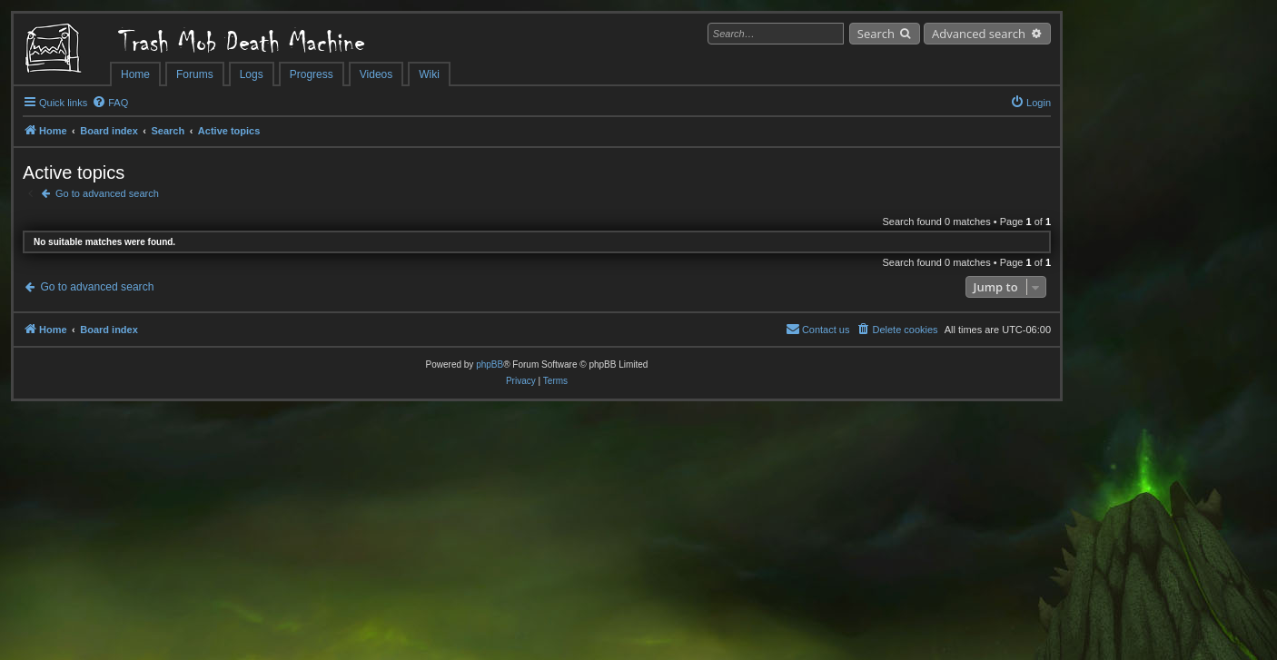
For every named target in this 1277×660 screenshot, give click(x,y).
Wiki (429, 74)
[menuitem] (110, 102)
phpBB (489, 364)
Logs (251, 74)
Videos (376, 74)
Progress (311, 74)
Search (876, 33)
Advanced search (978, 33)
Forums (194, 74)
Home (135, 74)
